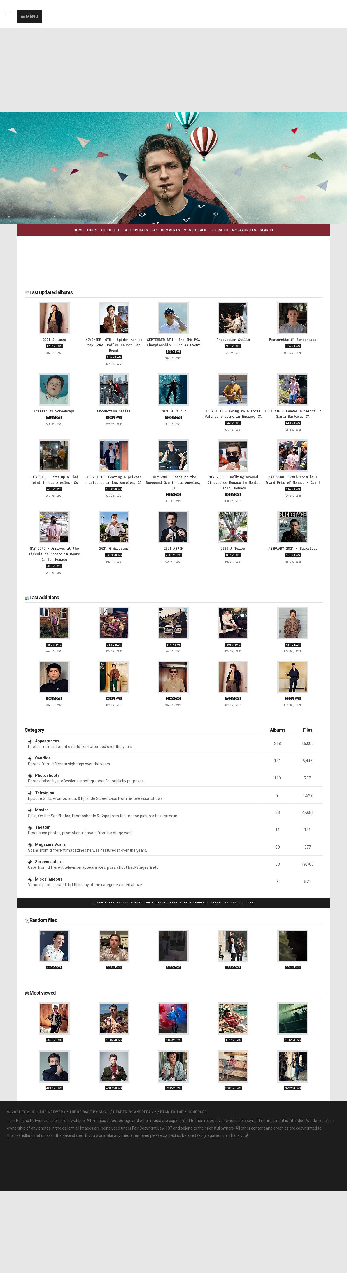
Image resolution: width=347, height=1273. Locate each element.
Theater (42, 827)
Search (266, 230)
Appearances (47, 741)
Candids (43, 758)
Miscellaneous (48, 879)
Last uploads (136, 230)
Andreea (143, 1111)
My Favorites (244, 230)
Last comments (166, 230)
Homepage (197, 1111)
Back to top (171, 1111)
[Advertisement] (174, 70)
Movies (42, 810)
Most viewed (195, 230)
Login (92, 230)
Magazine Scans (50, 844)
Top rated (219, 230)
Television (44, 793)
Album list (110, 230)
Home (78, 230)
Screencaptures (50, 861)
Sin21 (104, 1111)
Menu (32, 16)
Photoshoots (47, 775)
